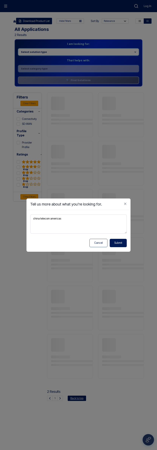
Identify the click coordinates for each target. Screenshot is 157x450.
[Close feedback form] (125, 204)
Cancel (98, 242)
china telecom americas (78, 224)
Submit (118, 242)
